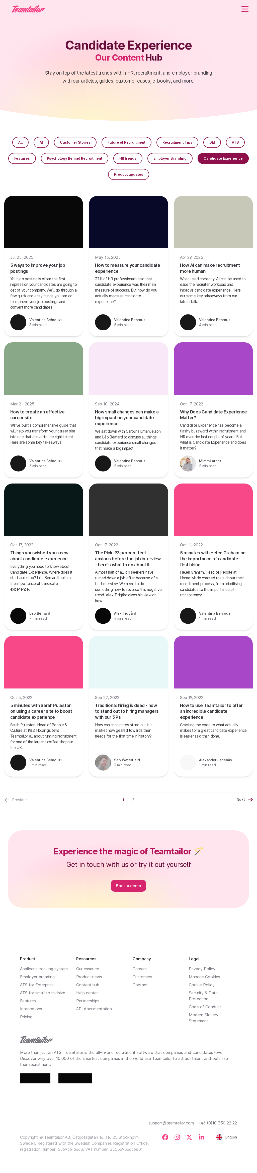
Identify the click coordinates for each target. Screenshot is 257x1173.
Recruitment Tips (177, 142)
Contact (140, 984)
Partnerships (87, 1000)
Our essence (87, 968)
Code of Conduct (205, 1006)
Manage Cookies (204, 976)
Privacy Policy (202, 968)
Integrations (31, 1008)
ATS (235, 142)
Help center (87, 992)
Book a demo (128, 885)
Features (22, 158)
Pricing (26, 1016)
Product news (89, 976)
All (20, 142)
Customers (142, 976)
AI (41, 142)
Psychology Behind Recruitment (74, 158)
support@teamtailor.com (171, 1122)
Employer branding (37, 976)
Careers (140, 968)
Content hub (87, 984)
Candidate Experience (223, 158)
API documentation (94, 1008)
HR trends (127, 158)
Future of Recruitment (126, 142)
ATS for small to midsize (42, 992)
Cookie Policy (202, 984)
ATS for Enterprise (37, 984)
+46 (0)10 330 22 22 (217, 1122)
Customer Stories (75, 142)
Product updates (128, 174)
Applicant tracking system (44, 968)
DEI (212, 142)
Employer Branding (170, 158)
